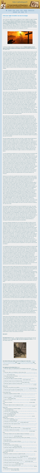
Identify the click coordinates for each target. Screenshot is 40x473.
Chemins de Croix (31, 10)
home (6, 10)
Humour (22, 12)
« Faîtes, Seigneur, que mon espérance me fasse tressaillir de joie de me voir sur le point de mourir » (19, 460)
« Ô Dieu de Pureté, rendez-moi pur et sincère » (20, 402)
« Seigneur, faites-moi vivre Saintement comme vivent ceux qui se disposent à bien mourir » (19, 369)
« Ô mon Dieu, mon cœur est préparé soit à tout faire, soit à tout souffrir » (20, 412)
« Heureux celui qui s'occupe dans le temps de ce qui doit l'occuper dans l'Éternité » (20, 445)
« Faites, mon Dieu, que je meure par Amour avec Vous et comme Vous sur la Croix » (20, 463)
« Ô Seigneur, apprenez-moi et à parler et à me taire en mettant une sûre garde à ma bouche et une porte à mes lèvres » (20, 405)
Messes (14, 10)
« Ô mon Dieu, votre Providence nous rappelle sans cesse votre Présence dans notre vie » (19, 381)
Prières (21, 10)
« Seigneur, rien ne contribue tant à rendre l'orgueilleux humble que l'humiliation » (19, 398)
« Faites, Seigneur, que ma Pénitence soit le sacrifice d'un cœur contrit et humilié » (19, 419)
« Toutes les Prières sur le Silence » (27, 363)
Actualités (10, 10)
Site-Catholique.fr (20, 2)
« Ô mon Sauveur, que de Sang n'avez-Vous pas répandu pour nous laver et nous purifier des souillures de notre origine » (19, 388)
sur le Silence (8, 17)
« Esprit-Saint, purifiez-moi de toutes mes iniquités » (21, 400)
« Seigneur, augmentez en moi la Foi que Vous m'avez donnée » (20, 376)
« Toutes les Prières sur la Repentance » (24, 362)
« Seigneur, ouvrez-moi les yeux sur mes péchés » (23, 416)
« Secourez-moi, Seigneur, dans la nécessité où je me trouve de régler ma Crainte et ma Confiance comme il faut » (20, 439)
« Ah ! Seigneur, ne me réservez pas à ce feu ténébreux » (24, 451)
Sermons (17, 10)
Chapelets (25, 10)
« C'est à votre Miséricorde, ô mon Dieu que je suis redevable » (18, 414)
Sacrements (15, 12)
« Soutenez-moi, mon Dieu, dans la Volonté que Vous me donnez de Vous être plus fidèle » (18, 379)
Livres (19, 12)
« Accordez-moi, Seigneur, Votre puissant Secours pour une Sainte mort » (19, 469)
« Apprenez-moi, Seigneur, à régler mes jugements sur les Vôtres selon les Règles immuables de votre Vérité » (19, 458)
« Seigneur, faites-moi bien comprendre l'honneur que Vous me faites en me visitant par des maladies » (19, 422)
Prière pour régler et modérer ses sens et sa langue (15, 16)
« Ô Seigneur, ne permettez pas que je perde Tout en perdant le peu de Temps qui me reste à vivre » (19, 428)
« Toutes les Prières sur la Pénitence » (10, 363)
